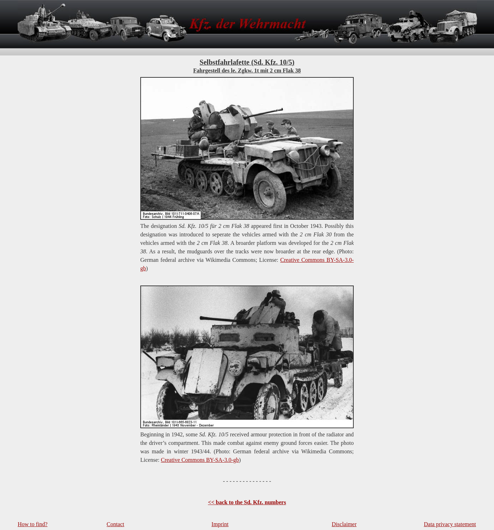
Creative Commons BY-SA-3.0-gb (200, 460)
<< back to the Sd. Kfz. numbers (247, 502)
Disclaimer (344, 524)
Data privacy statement (450, 524)
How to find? (32, 524)
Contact (115, 524)
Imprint (220, 524)
